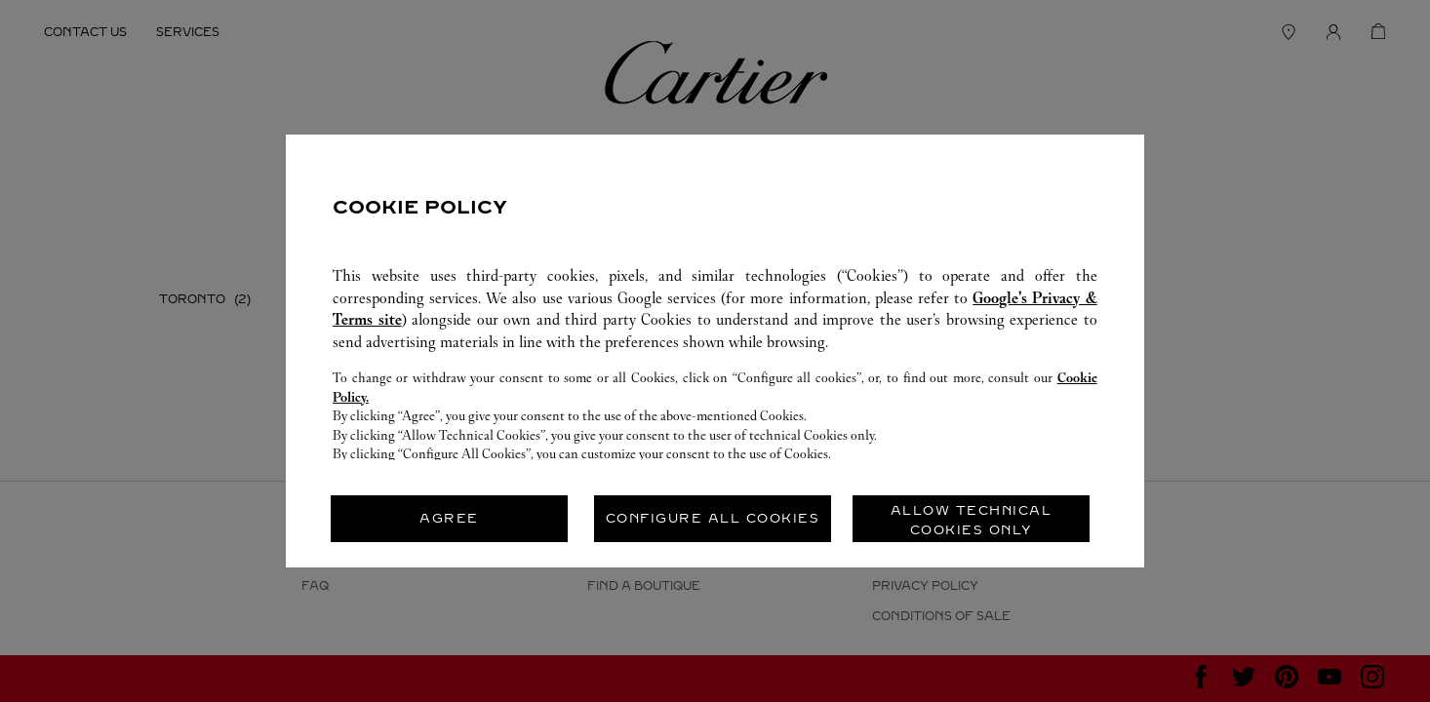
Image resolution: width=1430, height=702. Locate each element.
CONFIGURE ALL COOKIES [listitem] (713, 518)
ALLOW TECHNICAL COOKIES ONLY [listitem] (972, 520)
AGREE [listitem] (449, 518)
